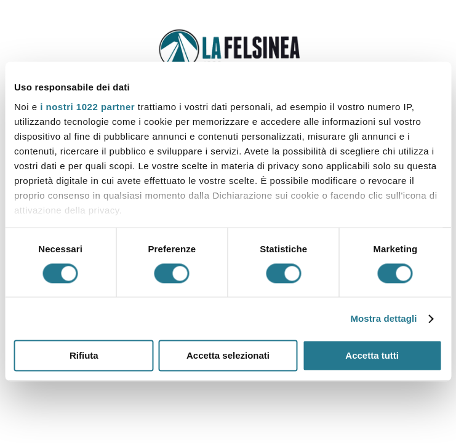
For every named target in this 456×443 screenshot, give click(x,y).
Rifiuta (84, 356)
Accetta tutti (372, 356)
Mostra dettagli (383, 318)
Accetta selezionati (228, 356)
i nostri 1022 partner (87, 107)
